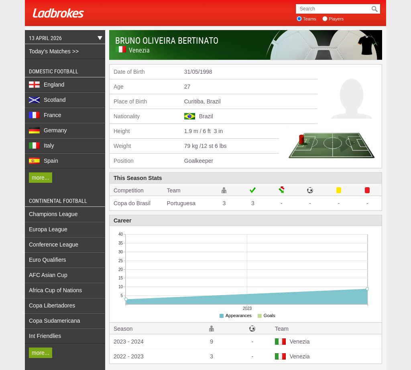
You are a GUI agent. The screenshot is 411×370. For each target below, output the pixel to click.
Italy (41, 145)
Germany (48, 130)
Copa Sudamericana (54, 320)
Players (336, 18)
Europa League (48, 229)
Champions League (53, 214)
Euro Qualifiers (47, 260)
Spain (43, 161)
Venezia (139, 50)
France (45, 115)
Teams (309, 18)
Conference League (53, 244)
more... (40, 177)
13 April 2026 (63, 39)
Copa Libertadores (52, 305)
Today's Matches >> (54, 51)
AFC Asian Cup (48, 275)
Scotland (47, 100)
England (46, 84)
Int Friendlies (45, 336)
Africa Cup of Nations (55, 290)
